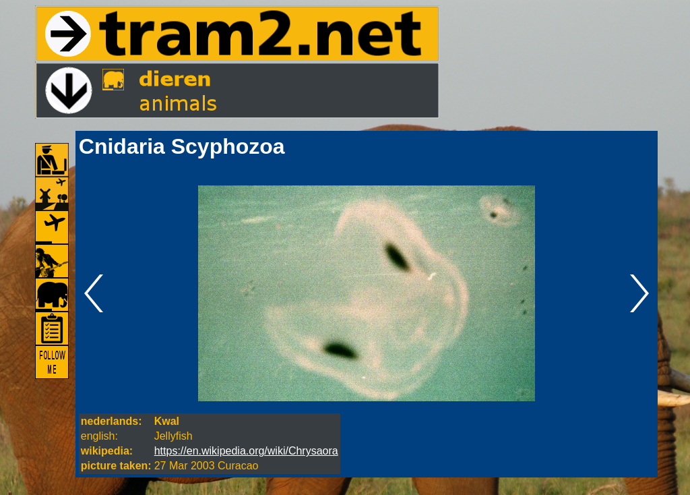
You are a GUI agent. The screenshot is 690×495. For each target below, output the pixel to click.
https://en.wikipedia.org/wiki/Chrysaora (246, 451)
